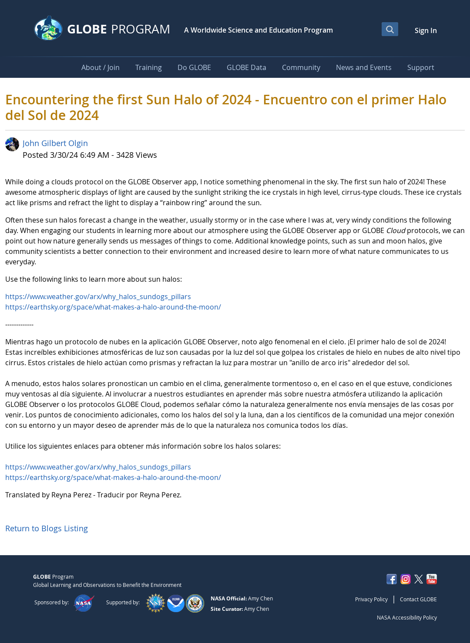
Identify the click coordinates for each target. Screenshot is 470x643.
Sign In (426, 30)
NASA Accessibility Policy (407, 617)
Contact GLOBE (418, 599)
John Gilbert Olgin (55, 143)
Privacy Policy (371, 599)
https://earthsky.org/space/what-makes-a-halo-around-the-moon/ (113, 307)
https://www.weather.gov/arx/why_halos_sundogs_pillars (98, 296)
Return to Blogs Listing (46, 528)
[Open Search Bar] (390, 29)
